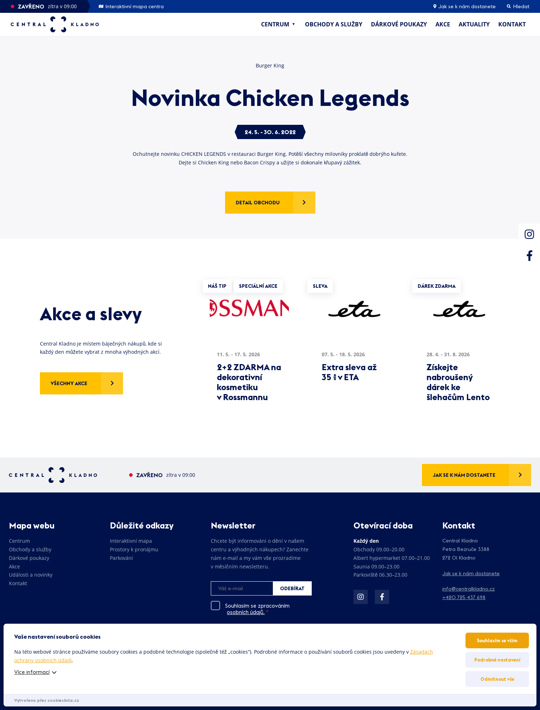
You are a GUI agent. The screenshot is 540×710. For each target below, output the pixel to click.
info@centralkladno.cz (468, 589)
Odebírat (292, 588)
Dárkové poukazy (399, 24)
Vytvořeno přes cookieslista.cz (46, 700)
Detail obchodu (258, 202)
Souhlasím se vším (497, 640)
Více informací (32, 672)
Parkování (121, 558)
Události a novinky (30, 574)
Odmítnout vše (497, 679)
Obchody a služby (333, 24)
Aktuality (474, 24)
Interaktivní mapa (131, 540)
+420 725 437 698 (463, 597)
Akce (442, 24)
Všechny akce (69, 383)
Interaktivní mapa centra (131, 6)
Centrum (275, 24)
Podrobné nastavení (497, 660)
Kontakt (512, 24)
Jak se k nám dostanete (464, 6)
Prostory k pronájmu (134, 549)
